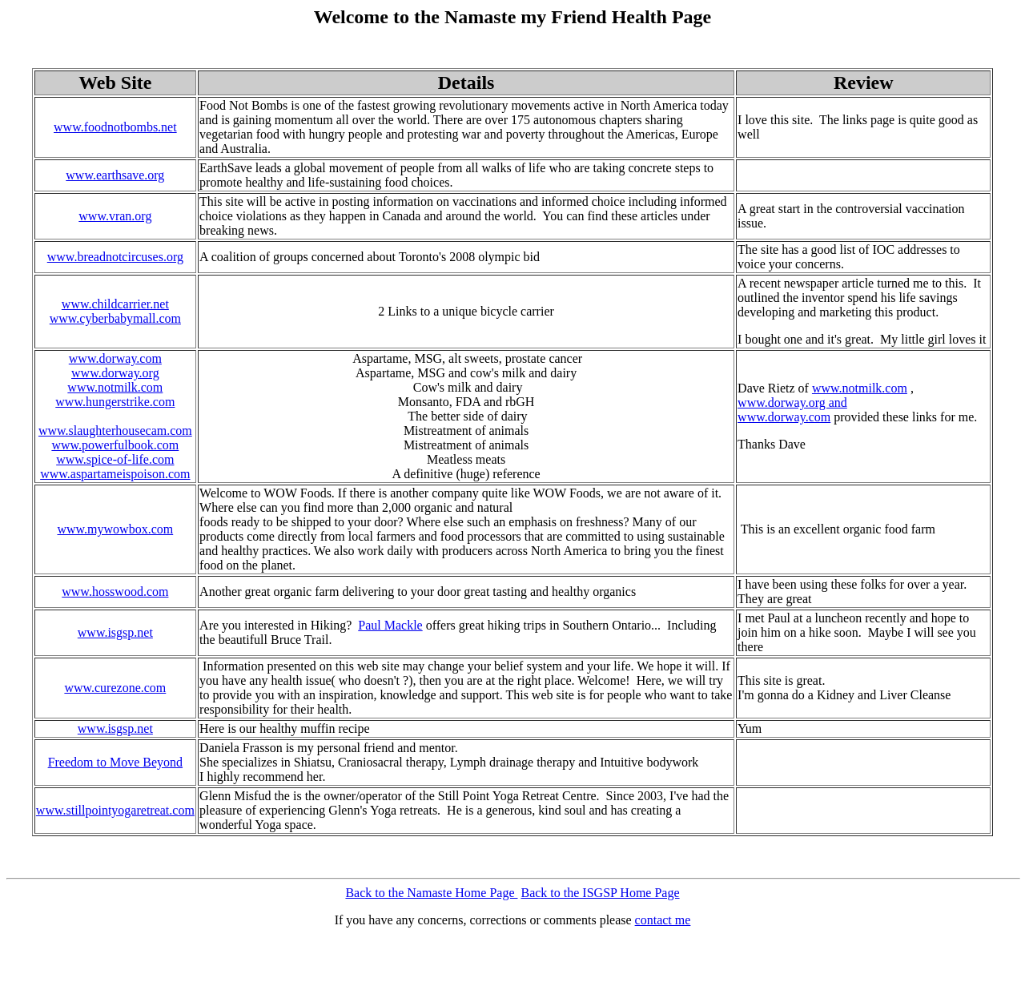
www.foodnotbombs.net (115, 127)
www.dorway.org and (792, 402)
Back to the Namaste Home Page (431, 892)
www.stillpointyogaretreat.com (115, 810)
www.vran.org (114, 216)
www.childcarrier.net (115, 304)
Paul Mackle (390, 625)
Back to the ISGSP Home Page (600, 892)
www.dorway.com (115, 358)
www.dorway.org (115, 373)
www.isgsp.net (115, 632)
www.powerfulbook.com (115, 445)
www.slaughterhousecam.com (115, 430)
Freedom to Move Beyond (115, 762)
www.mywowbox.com (115, 529)
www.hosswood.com (115, 591)
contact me (663, 920)
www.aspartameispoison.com (115, 474)
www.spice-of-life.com (115, 459)
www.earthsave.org (115, 175)
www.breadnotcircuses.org (115, 257)
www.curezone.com (115, 687)
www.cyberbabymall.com (115, 318)
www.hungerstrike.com (115, 401)
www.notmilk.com (115, 387)
